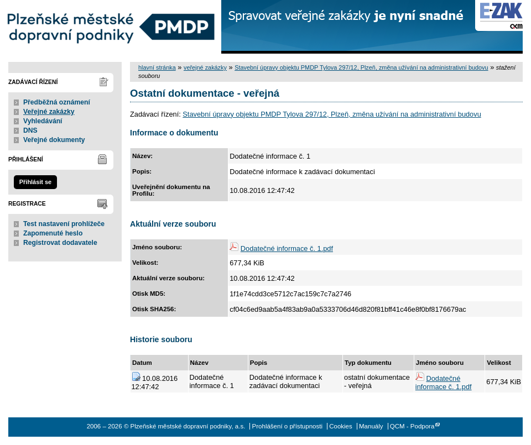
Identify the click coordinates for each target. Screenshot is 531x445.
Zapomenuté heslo (52, 233)
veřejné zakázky (205, 67)
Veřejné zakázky (49, 112)
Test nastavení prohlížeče (64, 224)
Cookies (340, 426)
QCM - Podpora (412, 426)
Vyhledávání (43, 121)
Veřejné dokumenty (54, 140)
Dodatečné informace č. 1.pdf (287, 248)
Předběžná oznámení (56, 102)
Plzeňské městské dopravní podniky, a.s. (110, 27)
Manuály (371, 426)
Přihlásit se (35, 182)
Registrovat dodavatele (60, 243)
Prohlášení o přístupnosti (287, 426)
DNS (30, 130)
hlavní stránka (157, 67)
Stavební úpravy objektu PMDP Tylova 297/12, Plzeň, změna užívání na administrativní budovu (361, 67)
